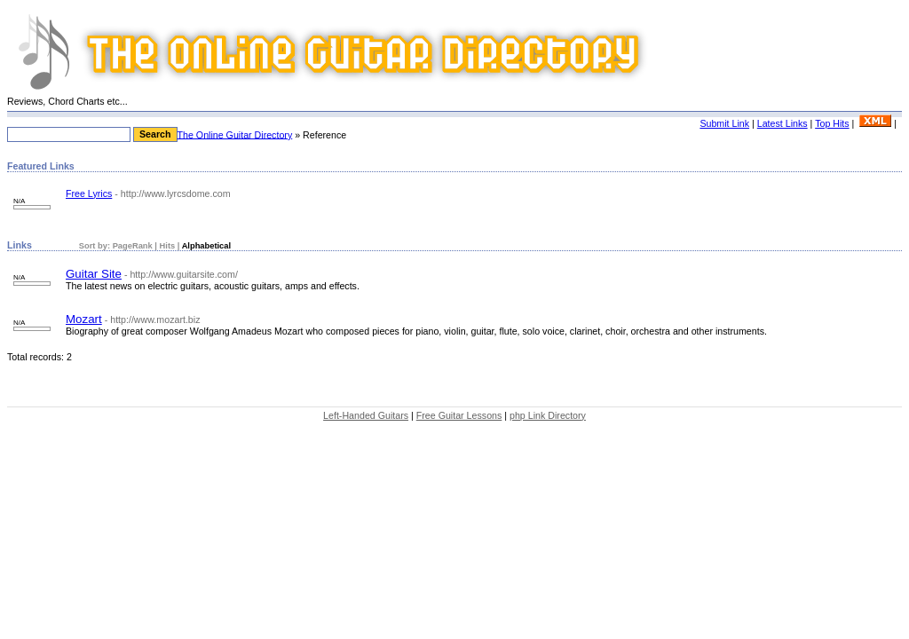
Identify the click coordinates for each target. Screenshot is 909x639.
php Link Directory (548, 415)
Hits (168, 245)
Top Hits (832, 123)
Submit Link (724, 123)
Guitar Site (94, 273)
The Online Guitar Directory (235, 134)
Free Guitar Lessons (459, 415)
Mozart (84, 319)
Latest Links (782, 123)
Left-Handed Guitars (365, 415)
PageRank (131, 245)
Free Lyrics (89, 193)
